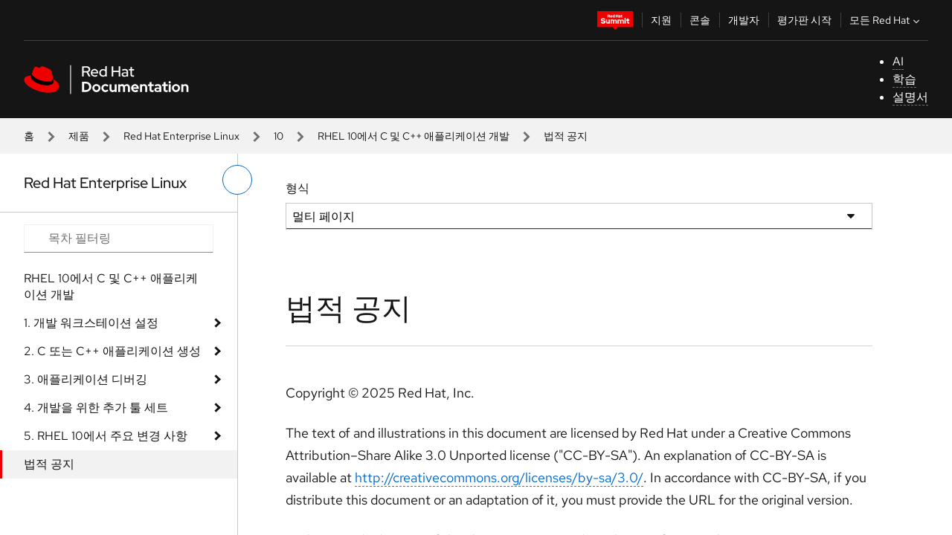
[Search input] (118, 238)
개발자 (743, 20)
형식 (297, 188)
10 (278, 136)
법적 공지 (49, 464)
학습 (904, 79)
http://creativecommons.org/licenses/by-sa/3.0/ (499, 477)
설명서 (910, 97)
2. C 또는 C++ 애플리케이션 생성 (112, 351)
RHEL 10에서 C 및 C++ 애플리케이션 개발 (413, 136)
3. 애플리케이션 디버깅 (85, 379)
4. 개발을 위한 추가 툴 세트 (96, 407)
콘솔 (699, 20)
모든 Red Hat (886, 20)
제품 (78, 136)
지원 (661, 20)
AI (898, 61)
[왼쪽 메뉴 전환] (237, 180)
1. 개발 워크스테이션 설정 (91, 323)
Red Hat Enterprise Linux (181, 136)
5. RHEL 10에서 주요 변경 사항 (105, 436)
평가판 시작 (804, 20)
